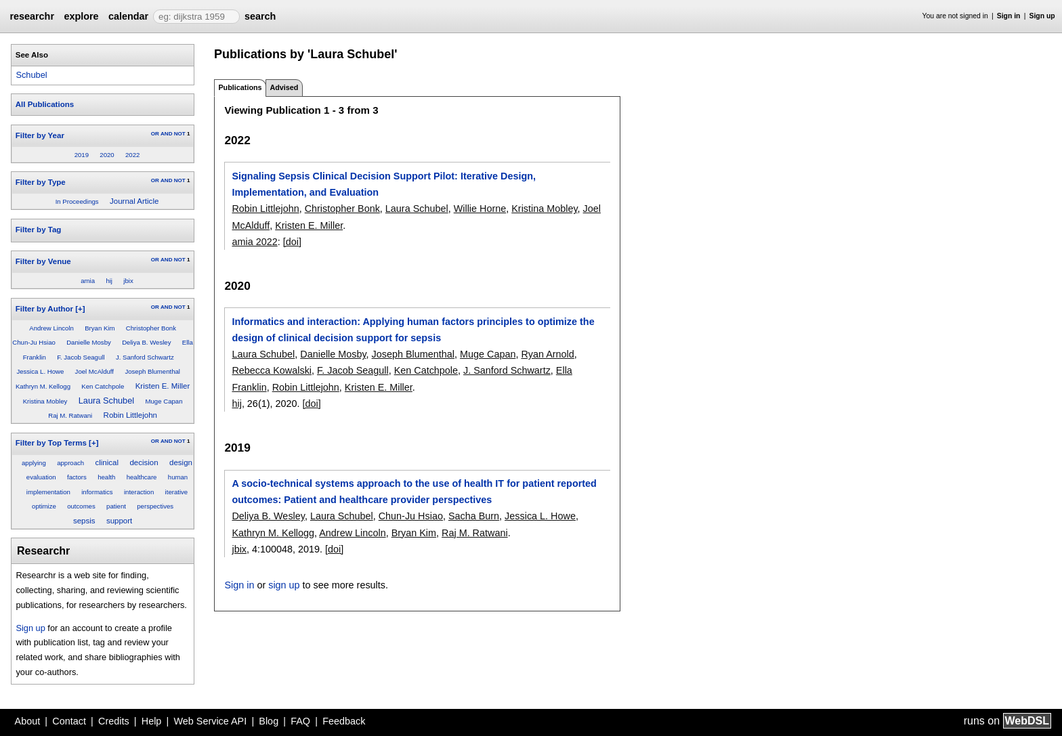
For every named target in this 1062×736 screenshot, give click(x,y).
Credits (113, 721)
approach (70, 463)
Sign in (1009, 16)
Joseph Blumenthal (152, 371)
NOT (180, 134)
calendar (128, 16)
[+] (80, 309)
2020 (107, 154)
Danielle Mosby (88, 342)
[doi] (292, 241)
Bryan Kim (99, 328)
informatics (96, 492)
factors (77, 477)
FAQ (300, 721)
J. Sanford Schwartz (145, 357)
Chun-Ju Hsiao (33, 342)
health (106, 477)
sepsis (84, 521)
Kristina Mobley (45, 401)
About (28, 721)
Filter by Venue (43, 261)
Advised (284, 87)
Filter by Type (41, 182)
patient (116, 506)
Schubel (31, 75)
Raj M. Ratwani (70, 415)
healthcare (142, 477)
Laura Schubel (107, 400)
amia (88, 280)
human (178, 477)
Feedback (343, 721)
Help (152, 721)
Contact (69, 721)
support (119, 521)
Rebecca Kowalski (272, 370)
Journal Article (134, 201)
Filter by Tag (39, 229)
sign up (283, 585)
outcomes (81, 506)
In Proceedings (77, 201)
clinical (107, 462)
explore (81, 16)
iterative (176, 492)
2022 (132, 154)
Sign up (1042, 16)
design (180, 462)
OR (155, 134)
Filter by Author (44, 309)
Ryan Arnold (547, 354)
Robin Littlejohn (130, 415)
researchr (31, 16)
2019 (82, 154)
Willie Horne (480, 208)
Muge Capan (164, 401)
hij (109, 280)
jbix (128, 280)
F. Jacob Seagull (80, 357)
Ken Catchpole (102, 386)
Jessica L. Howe (40, 371)
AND (166, 134)
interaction (139, 492)
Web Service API (210, 721)
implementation (48, 492)
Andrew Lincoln (51, 328)
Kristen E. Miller (162, 386)
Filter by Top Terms (51, 443)
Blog (268, 721)
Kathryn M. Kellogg (43, 386)
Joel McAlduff (94, 371)
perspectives (155, 506)
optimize (44, 506)
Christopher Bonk (151, 328)
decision (143, 462)
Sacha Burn (473, 516)
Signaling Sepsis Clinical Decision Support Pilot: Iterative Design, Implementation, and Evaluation (384, 184)
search (260, 16)
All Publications (45, 104)
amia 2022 (254, 241)
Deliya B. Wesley (146, 342)
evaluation (41, 477)
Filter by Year (40, 135)
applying (34, 463)
